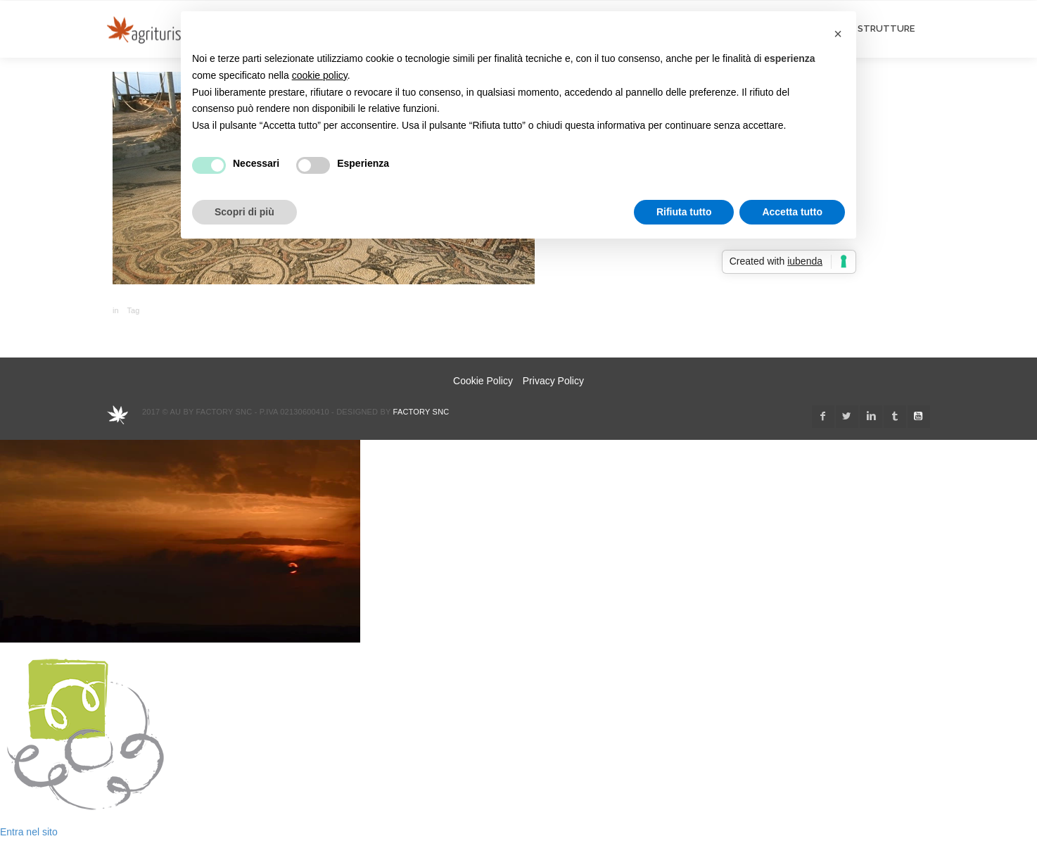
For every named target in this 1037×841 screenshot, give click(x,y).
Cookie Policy (483, 380)
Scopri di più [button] (244, 211)
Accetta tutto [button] (792, 211)
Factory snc (421, 411)
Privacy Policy (553, 380)
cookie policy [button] (320, 75)
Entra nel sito (29, 831)
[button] (838, 34)
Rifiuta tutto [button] (684, 211)
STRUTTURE (886, 28)
